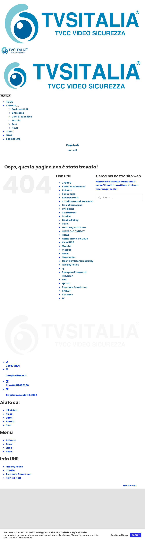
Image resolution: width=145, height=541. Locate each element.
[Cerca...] (119, 197)
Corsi (65, 223)
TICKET (66, 290)
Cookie (66, 216)
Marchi (66, 246)
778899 (66, 182)
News (65, 253)
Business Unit (70, 197)
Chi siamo (68, 209)
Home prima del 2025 (75, 238)
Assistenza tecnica (74, 186)
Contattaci (69, 212)
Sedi (64, 279)
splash (66, 283)
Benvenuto (68, 194)
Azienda (67, 190)
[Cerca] (99, 197)
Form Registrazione (74, 227)
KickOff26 (68, 242)
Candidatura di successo (77, 201)
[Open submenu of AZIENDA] (17, 106)
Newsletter (68, 257)
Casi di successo (72, 205)
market (66, 250)
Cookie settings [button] (119, 535)
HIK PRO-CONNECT (73, 231)
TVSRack (67, 294)
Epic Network (130, 485)
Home (65, 235)
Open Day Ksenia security (77, 261)
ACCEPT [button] (136, 535)
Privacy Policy (70, 264)
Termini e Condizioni (74, 287)
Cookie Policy (70, 220)
